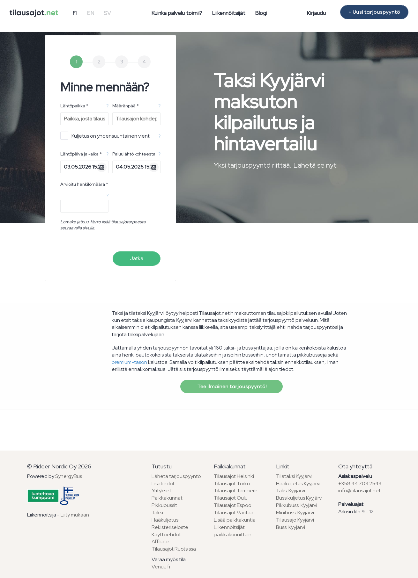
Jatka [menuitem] (136, 258)
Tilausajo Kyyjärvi (295, 520)
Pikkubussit (164, 505)
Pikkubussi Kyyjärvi (296, 505)
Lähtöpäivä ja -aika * (81, 154)
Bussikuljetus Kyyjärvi (299, 498)
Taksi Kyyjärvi (290, 490)
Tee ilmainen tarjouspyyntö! (231, 386)
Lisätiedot (163, 483)
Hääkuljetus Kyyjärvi (298, 483)
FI (74, 13)
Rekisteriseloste (170, 527)
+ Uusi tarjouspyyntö (374, 12)
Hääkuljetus (165, 520)
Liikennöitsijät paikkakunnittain (232, 531)
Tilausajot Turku (232, 483)
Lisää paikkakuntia (235, 520)
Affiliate (160, 541)
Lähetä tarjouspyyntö (176, 476)
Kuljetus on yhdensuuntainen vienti (105, 136)
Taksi (157, 512)
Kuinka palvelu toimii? (176, 13)
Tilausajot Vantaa (233, 512)
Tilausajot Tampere (236, 490)
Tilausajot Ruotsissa (174, 548)
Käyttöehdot (166, 534)
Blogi (261, 13)
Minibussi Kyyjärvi (295, 512)
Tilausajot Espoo (232, 505)
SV (107, 13)
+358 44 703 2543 (359, 483)
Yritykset (161, 490)
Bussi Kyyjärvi (290, 527)
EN (90, 13)
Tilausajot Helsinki (234, 476)
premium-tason (129, 362)
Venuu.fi (161, 566)
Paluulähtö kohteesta (133, 154)
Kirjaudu (316, 13)
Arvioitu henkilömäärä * (84, 184)
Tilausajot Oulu (231, 498)
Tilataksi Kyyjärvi (294, 476)
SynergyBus (68, 476)
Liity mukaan (75, 514)
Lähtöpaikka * (74, 106)
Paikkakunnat (167, 498)
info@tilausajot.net (359, 490)
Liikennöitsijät (228, 13)
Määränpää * (125, 106)
